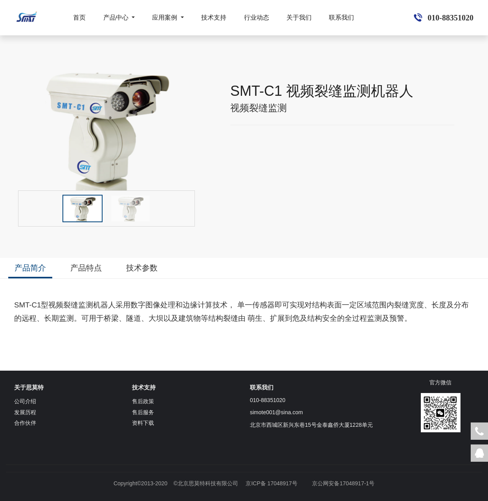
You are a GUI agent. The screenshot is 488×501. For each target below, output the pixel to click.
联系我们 (341, 17)
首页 (79, 17)
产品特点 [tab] (86, 267)
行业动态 (256, 17)
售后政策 (143, 401)
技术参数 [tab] (142, 267)
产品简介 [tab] (30, 267)
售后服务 (143, 412)
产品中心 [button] (116, 17)
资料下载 (143, 423)
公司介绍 (25, 401)
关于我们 (299, 17)
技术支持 (213, 17)
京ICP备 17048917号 (271, 483)
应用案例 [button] (165, 17)
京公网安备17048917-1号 (343, 483)
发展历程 (25, 412)
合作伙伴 (25, 423)
